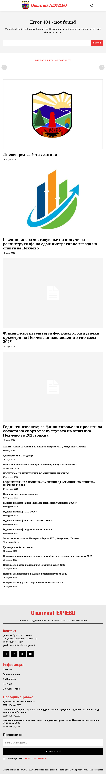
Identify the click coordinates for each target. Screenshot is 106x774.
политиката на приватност (35, 758)
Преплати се (53, 751)
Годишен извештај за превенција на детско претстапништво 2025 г (40, 502)
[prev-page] (4, 67)
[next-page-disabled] (102, 67)
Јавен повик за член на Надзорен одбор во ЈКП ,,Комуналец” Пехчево (41, 538)
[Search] (97, 43)
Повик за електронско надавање (20, 494)
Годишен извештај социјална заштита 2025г (27, 520)
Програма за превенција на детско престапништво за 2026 (35, 573)
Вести (5, 705)
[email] (53, 742)
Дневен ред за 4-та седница (18, 547)
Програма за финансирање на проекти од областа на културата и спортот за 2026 (47, 556)
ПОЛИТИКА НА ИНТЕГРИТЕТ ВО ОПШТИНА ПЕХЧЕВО (36, 473)
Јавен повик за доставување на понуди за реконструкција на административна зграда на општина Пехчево (50, 243)
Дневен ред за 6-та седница (30, 154)
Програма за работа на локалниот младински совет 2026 (34, 564)
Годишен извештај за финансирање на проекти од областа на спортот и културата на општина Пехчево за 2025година (52, 431)
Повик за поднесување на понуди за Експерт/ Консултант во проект (40, 464)
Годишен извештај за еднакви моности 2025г (27, 529)
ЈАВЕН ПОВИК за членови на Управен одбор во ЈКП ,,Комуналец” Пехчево (44, 446)
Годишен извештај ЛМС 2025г (20, 511)
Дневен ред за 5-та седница (18, 455)
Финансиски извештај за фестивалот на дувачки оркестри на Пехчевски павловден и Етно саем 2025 (51, 337)
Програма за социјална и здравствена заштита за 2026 (33, 582)
